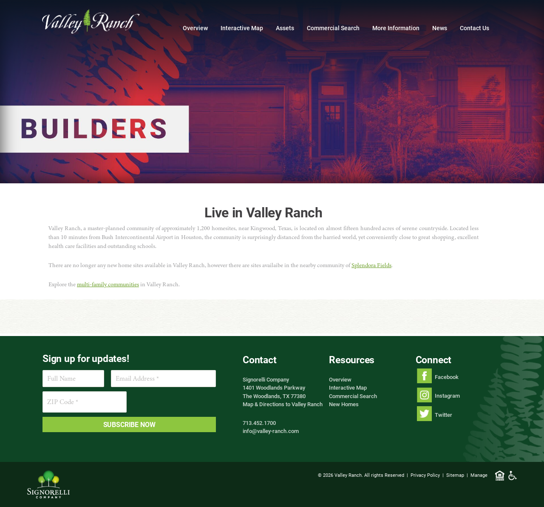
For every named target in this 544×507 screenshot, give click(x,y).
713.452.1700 (259, 423)
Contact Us (474, 28)
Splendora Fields (371, 265)
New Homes (344, 404)
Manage (478, 475)
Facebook (447, 377)
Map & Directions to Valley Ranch (283, 404)
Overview (195, 28)
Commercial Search (333, 28)
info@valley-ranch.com (271, 431)
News (439, 28)
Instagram (447, 395)
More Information (395, 28)
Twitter (443, 415)
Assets (285, 28)
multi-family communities (108, 284)
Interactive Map (242, 28)
